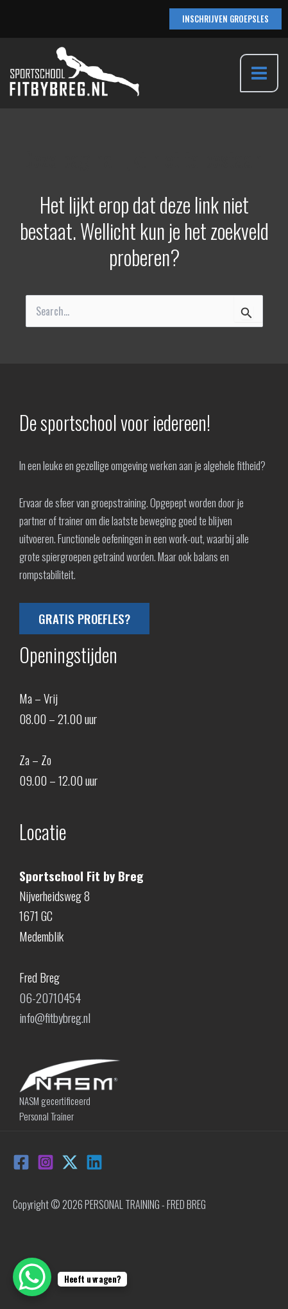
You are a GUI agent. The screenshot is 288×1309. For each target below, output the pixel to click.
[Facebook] (21, 1162)
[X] (70, 1162)
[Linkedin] (94, 1162)
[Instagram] (45, 1162)
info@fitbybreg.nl (54, 1017)
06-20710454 (50, 997)
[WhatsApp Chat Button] (32, 1277)
